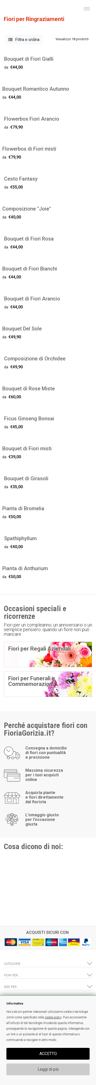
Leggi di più (48, 1069)
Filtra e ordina (23, 39)
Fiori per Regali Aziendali (39, 648)
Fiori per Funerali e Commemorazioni (31, 681)
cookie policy (53, 1017)
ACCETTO (48, 1053)
